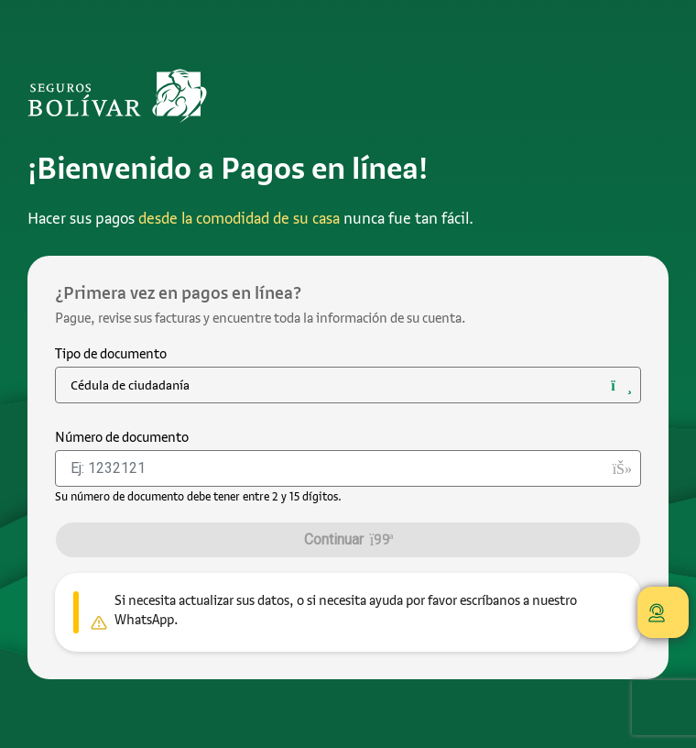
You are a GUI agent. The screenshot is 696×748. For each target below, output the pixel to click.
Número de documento (122, 437)
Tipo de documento (111, 354)
